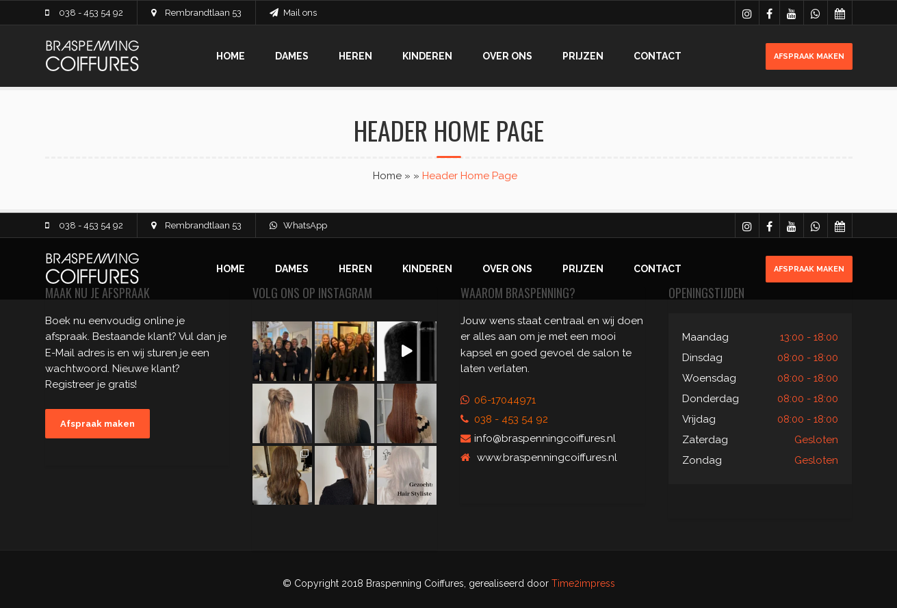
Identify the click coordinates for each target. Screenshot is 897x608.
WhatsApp (305, 225)
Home (230, 56)
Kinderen (427, 56)
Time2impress (583, 583)
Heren (355, 56)
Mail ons (300, 13)
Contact (657, 56)
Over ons (507, 56)
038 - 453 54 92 (91, 13)
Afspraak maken (809, 56)
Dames (292, 56)
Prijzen (582, 56)
